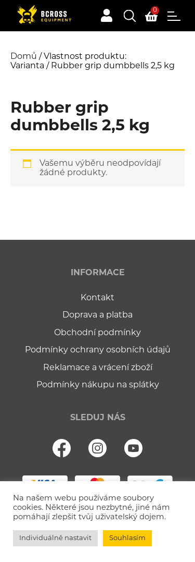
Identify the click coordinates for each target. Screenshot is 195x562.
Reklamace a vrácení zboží (97, 368)
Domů (23, 57)
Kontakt (97, 298)
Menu (173, 16)
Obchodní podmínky (97, 333)
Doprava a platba (97, 315)
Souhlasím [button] (127, 538)
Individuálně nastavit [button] (55, 538)
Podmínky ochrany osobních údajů (98, 350)
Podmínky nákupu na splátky (97, 385)
